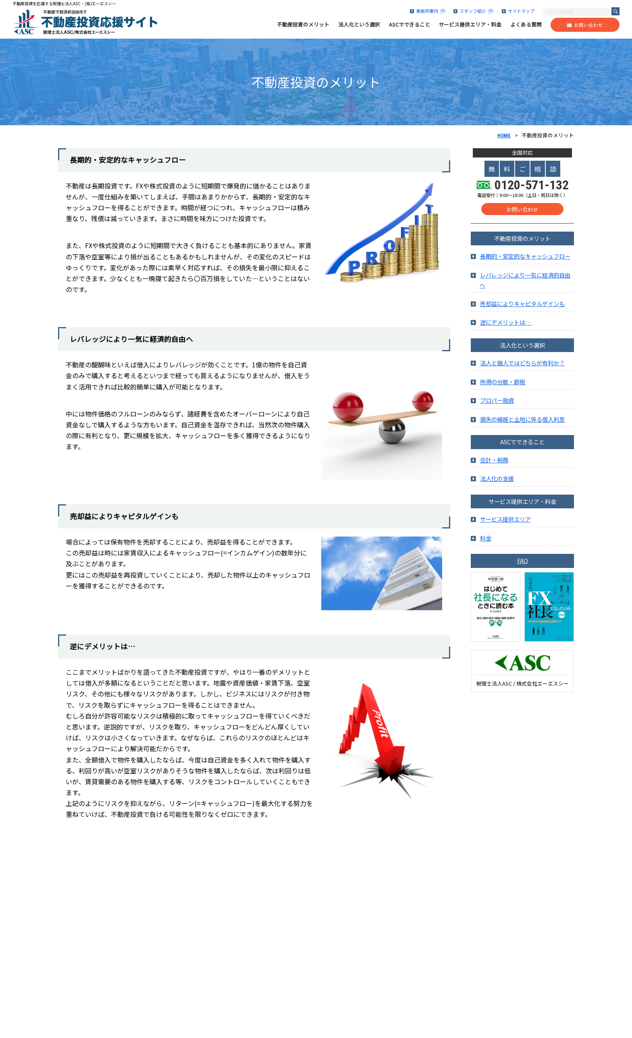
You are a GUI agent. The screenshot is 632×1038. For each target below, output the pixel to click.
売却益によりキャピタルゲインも (522, 308)
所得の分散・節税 (502, 386)
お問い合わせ (585, 25)
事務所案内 (427, 11)
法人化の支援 (497, 483)
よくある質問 (526, 24)
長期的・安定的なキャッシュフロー (525, 261)
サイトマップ (518, 11)
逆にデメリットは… (505, 327)
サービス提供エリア (505, 524)
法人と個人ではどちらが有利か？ (522, 367)
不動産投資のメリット (303, 24)
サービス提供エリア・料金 (470, 24)
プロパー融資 (497, 405)
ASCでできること (409, 24)
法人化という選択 (359, 24)
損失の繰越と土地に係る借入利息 (522, 423)
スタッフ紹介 (473, 11)
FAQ (522, 565)
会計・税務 (494, 464)
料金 (485, 542)
